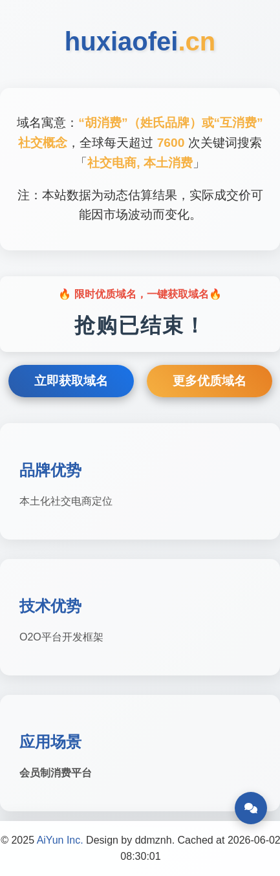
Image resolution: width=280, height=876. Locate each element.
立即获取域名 (71, 381)
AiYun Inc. (60, 840)
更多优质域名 (209, 381)
